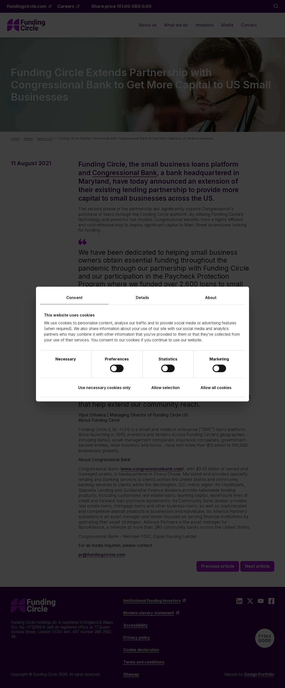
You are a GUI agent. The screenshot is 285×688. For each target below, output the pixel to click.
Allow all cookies (216, 387)
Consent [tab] (74, 297)
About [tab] (211, 297)
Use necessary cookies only (104, 387)
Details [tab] (142, 297)
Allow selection (165, 387)
